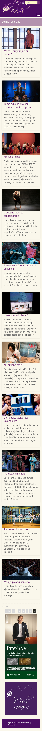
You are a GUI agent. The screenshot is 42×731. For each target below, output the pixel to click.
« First (8, 611)
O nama (10, 725)
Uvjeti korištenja (23, 723)
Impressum (11, 723)
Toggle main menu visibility (39, 14)
